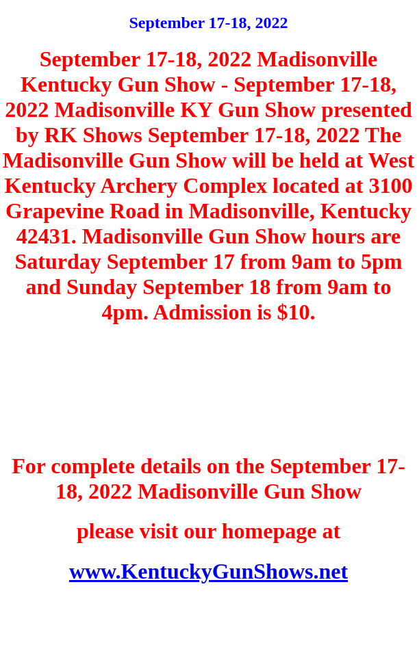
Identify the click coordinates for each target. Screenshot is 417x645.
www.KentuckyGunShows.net (208, 571)
